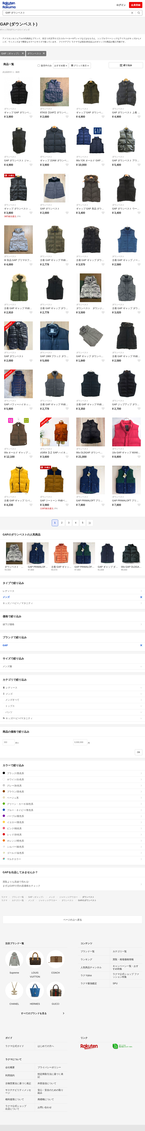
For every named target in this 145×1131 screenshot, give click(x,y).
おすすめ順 (60, 65)
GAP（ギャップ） (12, 53)
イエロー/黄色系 (72, 822)
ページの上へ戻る (72, 919)
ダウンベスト (36, 53)
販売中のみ (45, 65)
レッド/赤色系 (72, 834)
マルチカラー (72, 859)
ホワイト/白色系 (72, 779)
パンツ (73, 712)
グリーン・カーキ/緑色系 (72, 803)
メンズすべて (73, 699)
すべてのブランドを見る (34, 1013)
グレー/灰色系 (72, 785)
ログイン (121, 5)
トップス (73, 706)
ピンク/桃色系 (72, 828)
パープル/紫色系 (72, 816)
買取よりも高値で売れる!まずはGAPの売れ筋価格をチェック (72, 883)
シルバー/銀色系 (72, 846)
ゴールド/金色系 (72, 852)
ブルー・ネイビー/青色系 (72, 810)
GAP (72, 645)
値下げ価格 (72, 624)
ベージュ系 (72, 797)
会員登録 (135, 5)
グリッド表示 (80, 65)
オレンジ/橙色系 (72, 840)
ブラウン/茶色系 (72, 791)
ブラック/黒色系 (72, 773)
